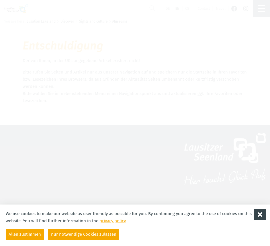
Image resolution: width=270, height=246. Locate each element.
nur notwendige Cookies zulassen (83, 234)
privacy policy (112, 220)
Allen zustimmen (25, 234)
